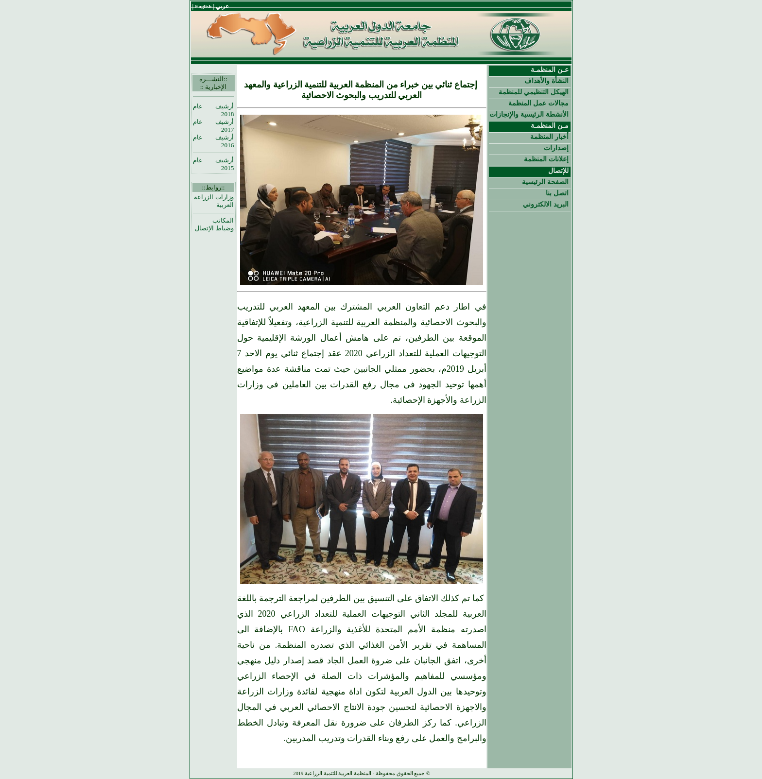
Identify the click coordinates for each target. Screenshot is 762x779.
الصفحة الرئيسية (545, 182)
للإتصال (558, 170)
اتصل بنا (557, 193)
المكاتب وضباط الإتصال (214, 224)
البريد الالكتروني (546, 204)
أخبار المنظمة (549, 136)
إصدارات (556, 148)
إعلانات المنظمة (546, 159)
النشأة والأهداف (546, 81)
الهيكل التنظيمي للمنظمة (534, 92)
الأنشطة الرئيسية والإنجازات (529, 114)
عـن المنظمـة (550, 69)
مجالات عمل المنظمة (538, 103)
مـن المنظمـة (550, 125)
